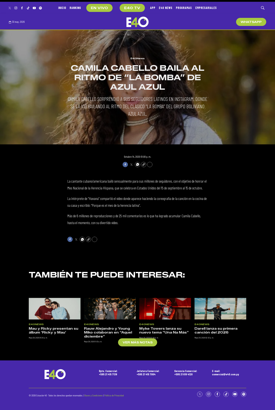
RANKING (75, 8)
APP (152, 8)
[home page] (137, 22)
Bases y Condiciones (94, 395)
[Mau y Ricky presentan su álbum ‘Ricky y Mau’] (55, 350)
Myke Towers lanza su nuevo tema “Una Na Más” (164, 371)
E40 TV (132, 8)
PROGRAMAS (184, 8)
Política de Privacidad (114, 395)
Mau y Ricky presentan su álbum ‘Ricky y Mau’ (53, 371)
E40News (137, 58)
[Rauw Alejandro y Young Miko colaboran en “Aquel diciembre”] (110, 350)
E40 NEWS (165, 8)
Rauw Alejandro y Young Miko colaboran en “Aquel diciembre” (108, 373)
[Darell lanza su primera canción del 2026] (220, 350)
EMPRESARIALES (206, 8)
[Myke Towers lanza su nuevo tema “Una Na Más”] (165, 350)
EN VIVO (99, 8)
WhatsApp (251, 22)
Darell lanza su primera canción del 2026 (215, 371)
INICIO (62, 8)
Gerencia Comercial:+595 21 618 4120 (185, 372)
